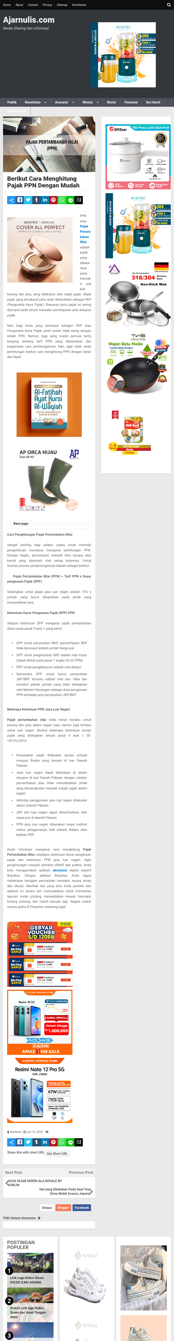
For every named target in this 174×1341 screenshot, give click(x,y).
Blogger (63, 1202)
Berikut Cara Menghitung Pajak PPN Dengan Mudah (43, 182)
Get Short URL (58, 1152)
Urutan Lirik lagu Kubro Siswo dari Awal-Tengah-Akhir (28, 1307)
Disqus (47, 1202)
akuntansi (60, 870)
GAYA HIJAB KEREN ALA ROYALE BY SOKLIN (26, 1184)
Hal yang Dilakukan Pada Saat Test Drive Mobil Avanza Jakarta (71, 1184)
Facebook (82, 1202)
